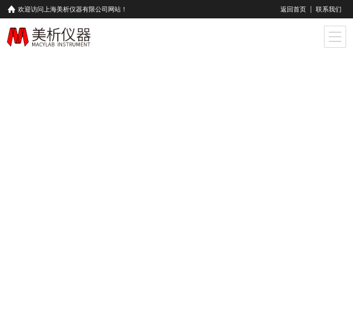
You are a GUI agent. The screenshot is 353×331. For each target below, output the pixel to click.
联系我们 (329, 9)
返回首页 (293, 9)
